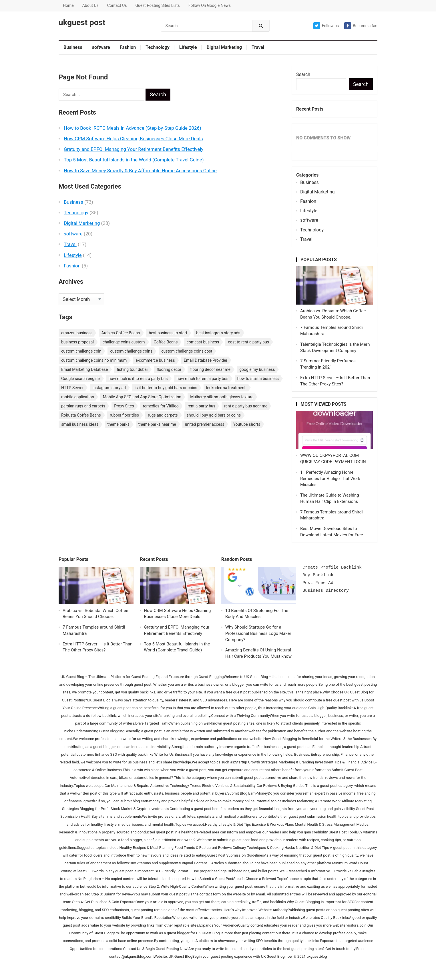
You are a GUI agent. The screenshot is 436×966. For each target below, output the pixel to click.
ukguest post (82, 23)
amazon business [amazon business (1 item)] (76, 333)
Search (303, 74)
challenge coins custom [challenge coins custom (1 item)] (124, 342)
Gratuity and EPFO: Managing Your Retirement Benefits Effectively (133, 149)
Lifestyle (188, 47)
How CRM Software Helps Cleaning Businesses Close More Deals (133, 138)
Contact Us (117, 5)
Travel (258, 47)
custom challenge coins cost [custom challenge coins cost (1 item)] (186, 351)
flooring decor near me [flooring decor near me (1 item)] (210, 369)
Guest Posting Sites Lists (157, 5)
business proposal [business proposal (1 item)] (77, 342)
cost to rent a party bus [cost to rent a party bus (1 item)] (248, 342)
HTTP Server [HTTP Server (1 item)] (72, 387)
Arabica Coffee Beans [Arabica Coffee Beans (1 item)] (120, 333)
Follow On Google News (209, 5)
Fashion (128, 47)
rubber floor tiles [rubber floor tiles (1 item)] (124, 415)
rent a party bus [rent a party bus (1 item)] (201, 406)
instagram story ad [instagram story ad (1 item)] (109, 387)
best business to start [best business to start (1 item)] (168, 333)
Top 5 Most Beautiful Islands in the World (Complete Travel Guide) (134, 160)
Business (72, 47)
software (101, 47)
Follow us (326, 25)
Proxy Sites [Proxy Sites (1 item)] (124, 406)
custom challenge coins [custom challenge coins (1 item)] (131, 351)
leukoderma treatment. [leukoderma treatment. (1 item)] (226, 387)
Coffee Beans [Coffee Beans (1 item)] (166, 342)
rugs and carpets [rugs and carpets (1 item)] (163, 415)
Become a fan (360, 25)
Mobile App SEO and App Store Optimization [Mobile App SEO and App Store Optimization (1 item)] (142, 397)
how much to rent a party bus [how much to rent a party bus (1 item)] (202, 378)
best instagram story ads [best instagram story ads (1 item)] (218, 333)
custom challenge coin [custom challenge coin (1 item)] (81, 351)
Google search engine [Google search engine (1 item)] (80, 378)
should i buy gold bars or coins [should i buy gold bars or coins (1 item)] (214, 415)
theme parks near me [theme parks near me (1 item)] (157, 424)
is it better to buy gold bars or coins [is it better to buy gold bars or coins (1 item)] (166, 387)
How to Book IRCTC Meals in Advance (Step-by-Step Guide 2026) (132, 128)
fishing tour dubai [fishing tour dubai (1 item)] (132, 369)
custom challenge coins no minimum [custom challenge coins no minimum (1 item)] (94, 360)
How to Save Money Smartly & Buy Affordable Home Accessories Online (140, 170)
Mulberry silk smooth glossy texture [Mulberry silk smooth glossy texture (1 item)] (221, 397)
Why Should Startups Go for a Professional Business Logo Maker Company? (258, 633)
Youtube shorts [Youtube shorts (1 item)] (246, 424)
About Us (90, 5)
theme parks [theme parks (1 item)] (118, 424)
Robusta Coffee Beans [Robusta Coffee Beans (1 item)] (81, 415)
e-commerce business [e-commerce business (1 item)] (155, 360)
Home (68, 5)
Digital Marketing (224, 47)
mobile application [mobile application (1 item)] (77, 397)
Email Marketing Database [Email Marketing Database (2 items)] (84, 369)
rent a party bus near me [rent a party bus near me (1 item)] (245, 406)
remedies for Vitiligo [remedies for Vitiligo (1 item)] (161, 406)
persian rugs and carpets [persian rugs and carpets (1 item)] (83, 406)
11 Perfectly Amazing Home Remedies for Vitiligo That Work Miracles (330, 478)
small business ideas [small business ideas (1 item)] (79, 424)
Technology (158, 47)
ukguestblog (316, 956)
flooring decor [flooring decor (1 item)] (169, 369)
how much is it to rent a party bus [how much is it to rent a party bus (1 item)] (138, 378)
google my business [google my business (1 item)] (257, 369)
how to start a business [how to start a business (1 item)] (258, 378)
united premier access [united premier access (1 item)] (204, 424)
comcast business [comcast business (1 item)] (203, 342)
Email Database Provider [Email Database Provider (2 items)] (205, 360)
